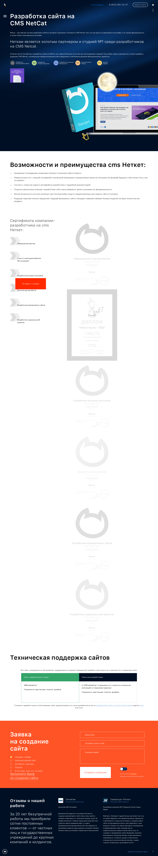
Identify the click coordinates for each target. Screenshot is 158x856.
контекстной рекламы (123, 705)
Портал (18, 767)
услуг (142, 705)
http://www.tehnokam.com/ (74, 802)
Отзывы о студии (30, 283)
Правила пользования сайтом (138, 851)
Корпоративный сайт (25, 760)
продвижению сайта (104, 705)
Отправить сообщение (95, 772)
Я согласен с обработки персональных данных (132, 775)
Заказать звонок (140, 5)
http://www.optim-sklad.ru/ (119, 802)
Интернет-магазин (24, 764)
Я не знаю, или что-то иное (29, 771)
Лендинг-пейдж (23, 757)
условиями (133, 774)
